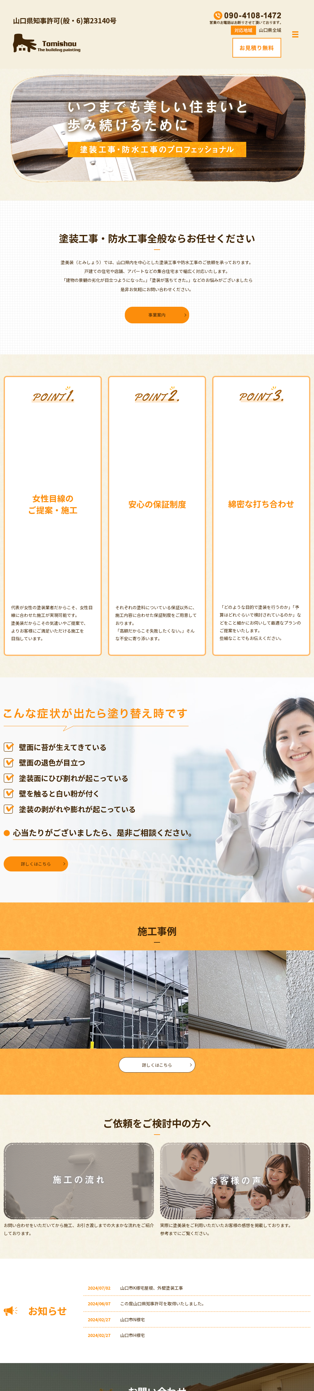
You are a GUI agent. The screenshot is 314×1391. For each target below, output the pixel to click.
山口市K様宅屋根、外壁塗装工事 (151, 1288)
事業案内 (157, 315)
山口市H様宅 (132, 1335)
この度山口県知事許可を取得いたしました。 (163, 1303)
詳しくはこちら (36, 864)
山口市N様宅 (132, 1319)
